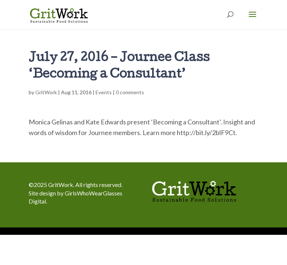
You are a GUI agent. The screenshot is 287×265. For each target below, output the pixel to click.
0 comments (130, 92)
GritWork (46, 92)
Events (104, 92)
